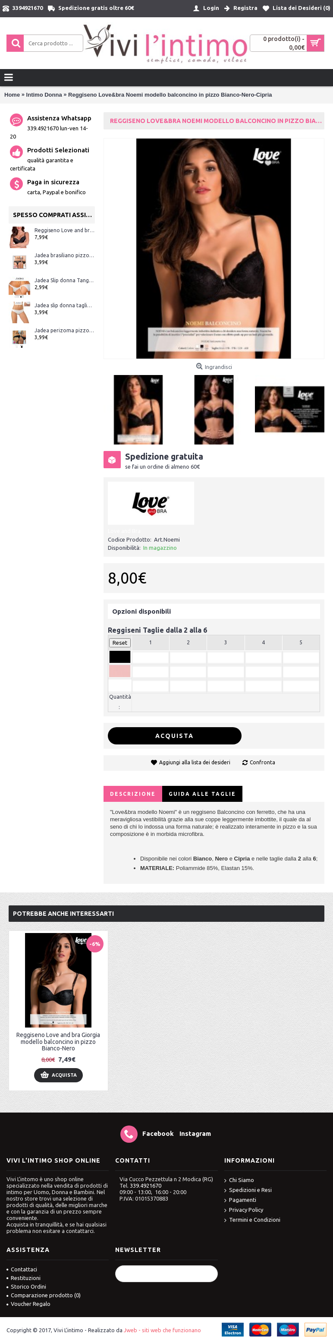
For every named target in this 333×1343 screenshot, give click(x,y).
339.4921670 (145, 1185)
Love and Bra (124, 531)
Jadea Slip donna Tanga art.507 (65, 280)
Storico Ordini (26, 1286)
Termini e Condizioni (252, 1220)
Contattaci (21, 1269)
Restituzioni (23, 1278)
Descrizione (133, 794)
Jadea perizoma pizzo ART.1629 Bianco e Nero (65, 330)
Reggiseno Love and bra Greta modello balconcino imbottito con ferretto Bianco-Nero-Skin (65, 230)
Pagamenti (240, 1200)
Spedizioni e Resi (248, 1190)
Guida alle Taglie (202, 794)
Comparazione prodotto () (43, 1295)
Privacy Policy (243, 1210)
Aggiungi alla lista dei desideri (194, 762)
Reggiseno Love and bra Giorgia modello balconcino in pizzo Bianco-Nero (58, 1041)
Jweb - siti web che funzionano (162, 1330)
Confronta (262, 762)
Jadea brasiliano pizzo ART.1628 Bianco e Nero (65, 255)
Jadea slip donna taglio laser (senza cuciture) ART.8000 (65, 305)
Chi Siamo (239, 1180)
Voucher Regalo (28, 1304)
